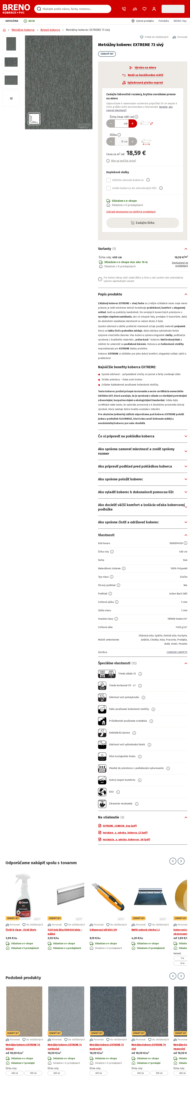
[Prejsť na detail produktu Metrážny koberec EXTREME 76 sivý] (150, 1049)
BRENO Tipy (180, 21)
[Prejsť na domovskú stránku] (16, 9)
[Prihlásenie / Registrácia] (154, 9)
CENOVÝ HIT (106, 53)
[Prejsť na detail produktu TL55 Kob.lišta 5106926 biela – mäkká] (66, 937)
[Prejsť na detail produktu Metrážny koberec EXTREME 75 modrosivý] (108, 1049)
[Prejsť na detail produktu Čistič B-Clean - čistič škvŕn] (24, 937)
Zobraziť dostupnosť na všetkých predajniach (131, 211)
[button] (11, 21)
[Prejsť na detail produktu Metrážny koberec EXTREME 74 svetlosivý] (66, 1049)
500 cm (33, 1091)
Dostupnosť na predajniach (178, 264)
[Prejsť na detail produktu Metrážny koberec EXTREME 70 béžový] (24, 1049)
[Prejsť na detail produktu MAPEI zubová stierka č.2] (150, 937)
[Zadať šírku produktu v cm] (122, 123)
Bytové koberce (50, 30)
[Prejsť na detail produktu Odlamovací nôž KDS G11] (108, 937)
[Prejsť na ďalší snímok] (181, 879)
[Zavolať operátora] (124, 9)
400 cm (14, 1091)
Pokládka (164, 21)
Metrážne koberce (23, 30)
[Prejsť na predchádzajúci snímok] (172, 879)
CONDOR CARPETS (175, 670)
